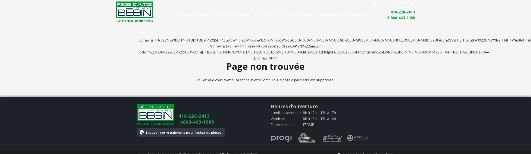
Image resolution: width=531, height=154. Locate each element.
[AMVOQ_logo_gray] (357, 138)
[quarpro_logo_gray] (332, 138)
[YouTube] (397, 3)
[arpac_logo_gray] (307, 138)
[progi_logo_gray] (281, 138)
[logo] (134, 11)
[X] (390, 3)
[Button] (374, 3)
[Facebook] (383, 3)
